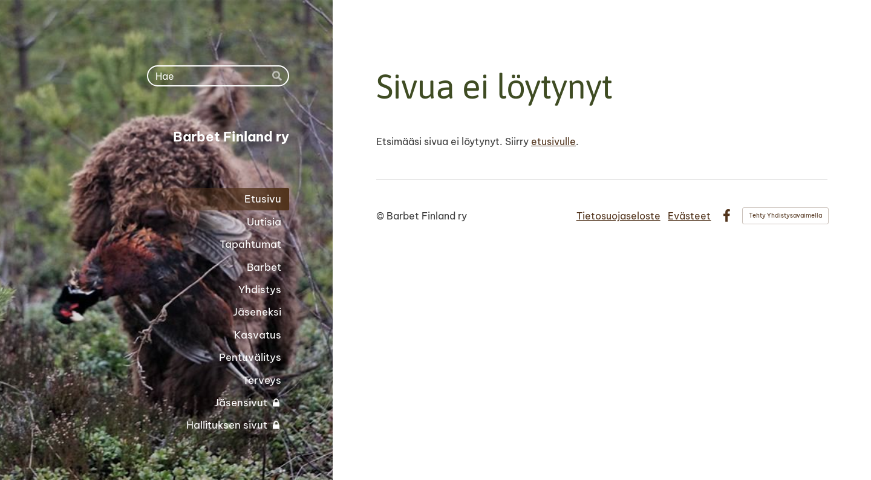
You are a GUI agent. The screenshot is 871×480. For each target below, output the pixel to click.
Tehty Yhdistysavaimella (785, 215)
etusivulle (553, 141)
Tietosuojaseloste (618, 216)
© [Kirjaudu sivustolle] (381, 216)
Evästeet (689, 216)
